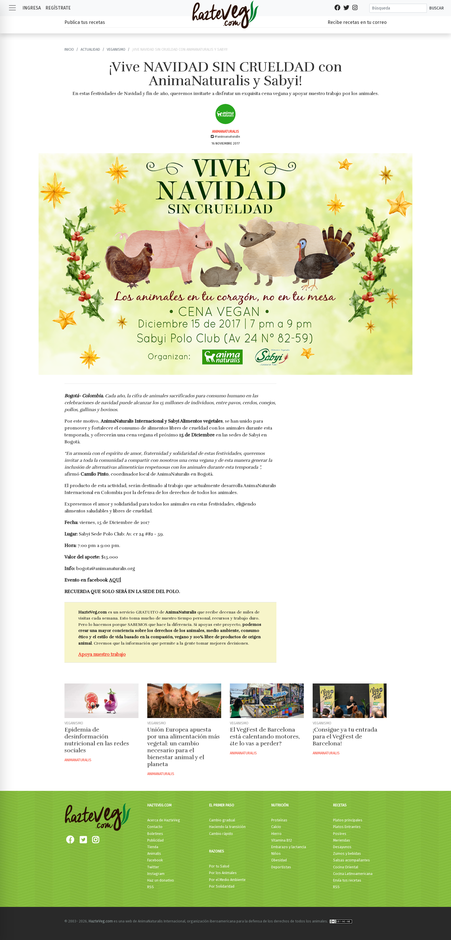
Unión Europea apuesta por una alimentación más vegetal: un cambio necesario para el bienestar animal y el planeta (183, 747)
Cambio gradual (222, 820)
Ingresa (31, 8)
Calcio (276, 827)
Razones (216, 851)
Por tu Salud (219, 866)
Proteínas (279, 820)
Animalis (154, 853)
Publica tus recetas (84, 22)
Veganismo (116, 49)
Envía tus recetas (347, 880)
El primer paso (221, 805)
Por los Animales (223, 873)
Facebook (155, 860)
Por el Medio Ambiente (227, 880)
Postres (339, 833)
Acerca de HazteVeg (163, 820)
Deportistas (281, 867)
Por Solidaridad (221, 886)
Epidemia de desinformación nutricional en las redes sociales (96, 740)
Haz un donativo (160, 880)
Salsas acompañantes (351, 860)
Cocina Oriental (345, 867)
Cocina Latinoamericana (352, 873)
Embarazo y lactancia (288, 847)
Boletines (155, 833)
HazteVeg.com (159, 805)
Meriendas (341, 840)
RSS (150, 887)
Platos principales (347, 820)
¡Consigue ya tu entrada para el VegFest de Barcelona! (345, 736)
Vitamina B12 (281, 840)
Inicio (69, 49)
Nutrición (279, 805)
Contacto (155, 827)
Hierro (276, 833)
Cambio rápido (221, 833)
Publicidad (155, 840)
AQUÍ (115, 580)
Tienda (152, 847)
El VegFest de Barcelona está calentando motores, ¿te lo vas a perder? (265, 736)
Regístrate (58, 8)
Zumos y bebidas (347, 853)
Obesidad (279, 860)
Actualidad (90, 49)
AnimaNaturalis (225, 131)
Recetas (340, 805)
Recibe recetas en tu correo (357, 22)
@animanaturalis (225, 136)
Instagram (156, 873)
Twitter (153, 867)
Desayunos (342, 847)
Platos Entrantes (347, 827)
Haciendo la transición (227, 827)
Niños (276, 853)
